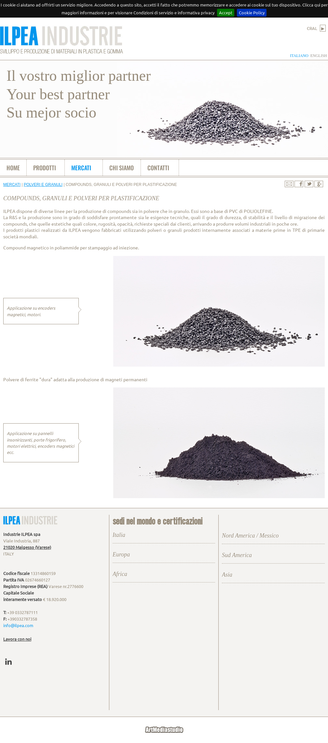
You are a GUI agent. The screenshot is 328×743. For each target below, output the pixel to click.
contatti (158, 167)
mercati (81, 167)
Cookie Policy (252, 12)
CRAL (316, 28)
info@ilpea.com (18, 625)
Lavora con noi (17, 639)
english (318, 55)
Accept (225, 12)
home (13, 167)
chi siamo (121, 167)
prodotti (44, 167)
